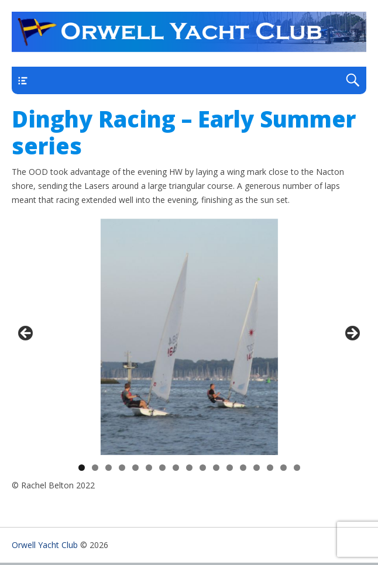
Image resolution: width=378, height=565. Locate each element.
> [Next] (351, 334)
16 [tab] (284, 467)
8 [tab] (176, 467)
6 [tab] (149, 467)
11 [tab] (216, 467)
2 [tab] (95, 467)
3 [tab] (108, 467)
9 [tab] (189, 467)
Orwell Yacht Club (45, 544)
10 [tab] (203, 467)
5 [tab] (135, 467)
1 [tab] (81, 467)
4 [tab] (122, 467)
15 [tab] (270, 467)
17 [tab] (297, 467)
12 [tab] (230, 467)
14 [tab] (257, 467)
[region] (189, 337)
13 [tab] (243, 467)
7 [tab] (162, 467)
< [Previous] (26, 334)
